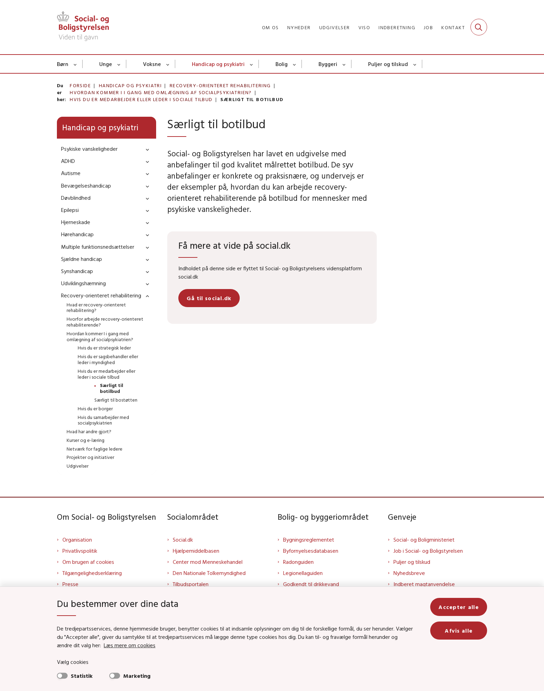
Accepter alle (459, 606)
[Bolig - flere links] (295, 64)
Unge (105, 63)
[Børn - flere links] (75, 64)
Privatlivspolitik (79, 550)
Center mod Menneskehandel (208, 561)
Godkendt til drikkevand (311, 584)
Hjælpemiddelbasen (196, 550)
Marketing (137, 675)
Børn (62, 63)
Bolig (281, 63)
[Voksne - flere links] (168, 64)
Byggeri (327, 63)
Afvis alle (459, 630)
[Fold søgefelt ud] (478, 27)
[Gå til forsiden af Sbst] (83, 27)
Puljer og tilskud (388, 63)
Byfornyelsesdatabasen (310, 550)
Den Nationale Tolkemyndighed (209, 572)
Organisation (77, 539)
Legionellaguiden (303, 572)
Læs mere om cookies (129, 645)
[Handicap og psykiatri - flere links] (252, 64)
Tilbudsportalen (191, 584)
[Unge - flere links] (119, 64)
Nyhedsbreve (409, 572)
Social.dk (183, 539)
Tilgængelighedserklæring (92, 572)
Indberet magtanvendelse (424, 584)
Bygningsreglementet (308, 539)
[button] (145, 149)
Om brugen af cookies (88, 561)
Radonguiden (298, 561)
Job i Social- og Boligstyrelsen (428, 550)
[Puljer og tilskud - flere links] (415, 64)
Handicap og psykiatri (218, 63)
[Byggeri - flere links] (344, 64)
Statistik (82, 675)
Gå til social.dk (209, 298)
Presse (70, 584)
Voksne (152, 63)
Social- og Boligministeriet (423, 539)
